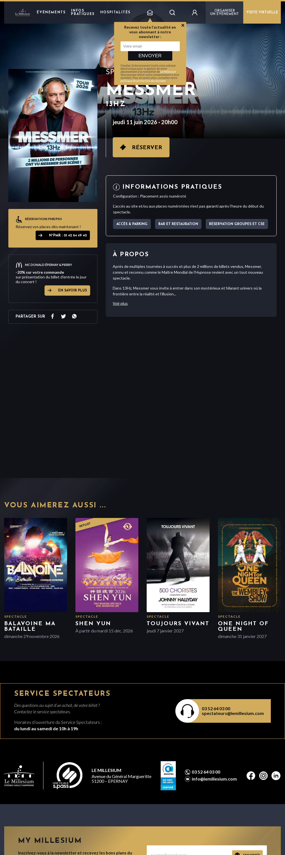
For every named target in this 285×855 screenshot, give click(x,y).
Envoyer (149, 55)
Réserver (147, 148)
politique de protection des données (143, 81)
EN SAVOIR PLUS (72, 290)
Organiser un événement (224, 12)
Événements (51, 12)
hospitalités (115, 12)
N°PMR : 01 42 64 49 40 (68, 235)
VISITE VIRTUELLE (262, 12)
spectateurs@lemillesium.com (233, 713)
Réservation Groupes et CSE (237, 224)
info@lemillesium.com (214, 778)
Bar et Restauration (178, 224)
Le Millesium (168, 71)
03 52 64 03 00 (216, 708)
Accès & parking (132, 224)
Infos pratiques (82, 12)
